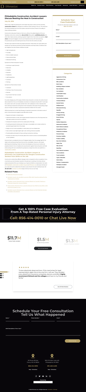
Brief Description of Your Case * (13, 328)
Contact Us (81, 5)
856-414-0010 (39, 2)
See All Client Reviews (63, 286)
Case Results (58, 5)
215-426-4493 (55, 2)
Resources (65, 5)
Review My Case (69, 55)
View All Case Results (43, 248)
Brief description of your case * (65, 43)
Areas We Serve (73, 5)
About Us (33, 5)
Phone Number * (35, 318)
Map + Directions (33, 369)
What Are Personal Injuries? (15, 174)
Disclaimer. (50, 389)
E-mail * (59, 36)
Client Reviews (49, 5)
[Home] (9, 6)
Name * (59, 29)
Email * (58, 318)
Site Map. (55, 389)
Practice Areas (41, 5)
